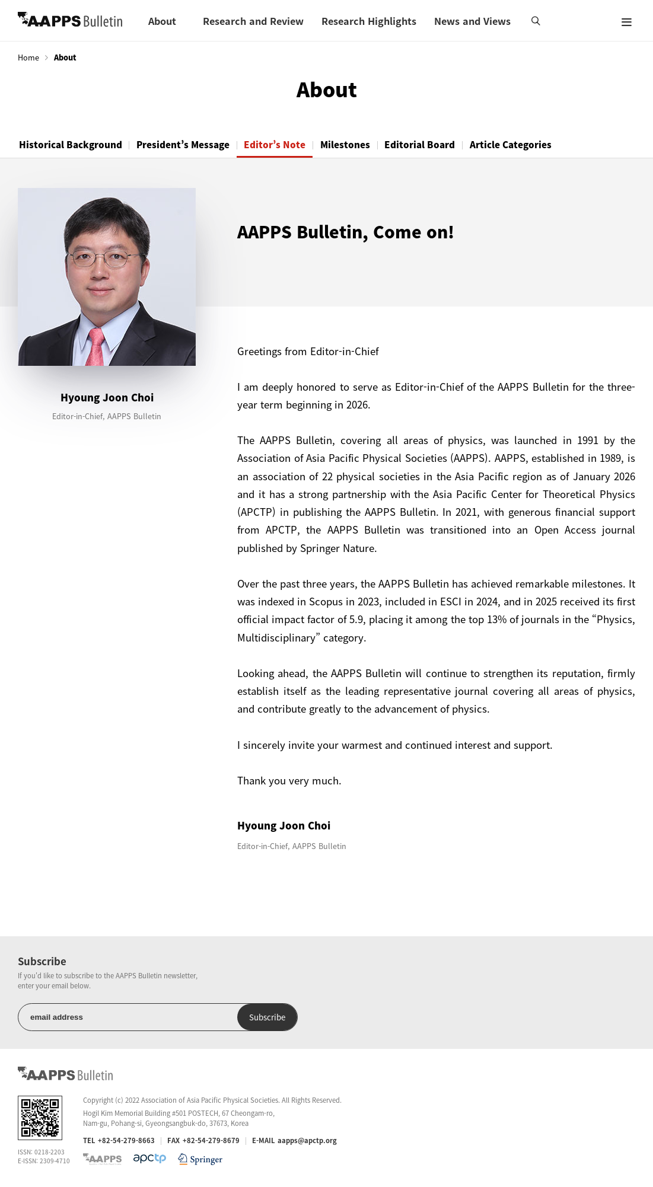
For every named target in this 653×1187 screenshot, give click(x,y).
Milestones (360, 144)
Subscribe (224, 1017)
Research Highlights (368, 21)
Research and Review (253, 21)
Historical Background (72, 144)
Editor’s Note (286, 144)
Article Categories (534, 144)
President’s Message (189, 144)
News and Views (472, 21)
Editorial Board (439, 144)
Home (28, 57)
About (162, 21)
